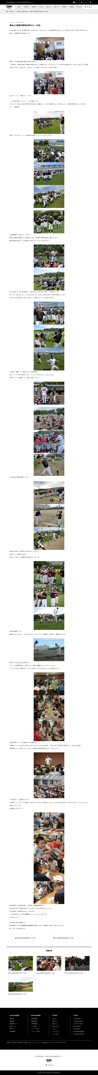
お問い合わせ (57, 1042)
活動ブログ (56, 6)
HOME (18, 6)
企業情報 (64, 6)
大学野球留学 (34, 1023)
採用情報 (72, 6)
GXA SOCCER (77, 1026)
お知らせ (41, 6)
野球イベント (13, 1026)
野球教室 (12, 1021)
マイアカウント (56, 1031)
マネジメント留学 (35, 1031)
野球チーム (12, 1028)
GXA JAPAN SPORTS (79, 1034)
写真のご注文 (55, 1026)
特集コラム (49, 6)
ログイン (54, 1028)
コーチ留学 (33, 1026)
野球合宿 (12, 1018)
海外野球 (34, 6)
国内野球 (26, 6)
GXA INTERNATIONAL (79, 1031)
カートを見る (55, 1034)
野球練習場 (12, 1031)
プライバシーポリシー (36, 1042)
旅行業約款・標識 (27, 1042)
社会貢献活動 (14, 1042)
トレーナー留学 (35, 1028)
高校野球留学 (34, 1021)
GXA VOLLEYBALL (78, 1023)
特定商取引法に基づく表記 (47, 1042)
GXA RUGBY (77, 1028)
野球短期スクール (14, 1023)
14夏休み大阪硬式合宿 (19, 22)
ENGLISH (79, 6)
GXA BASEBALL (78, 1018)
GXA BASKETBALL (78, 1021)
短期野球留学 (34, 1018)
